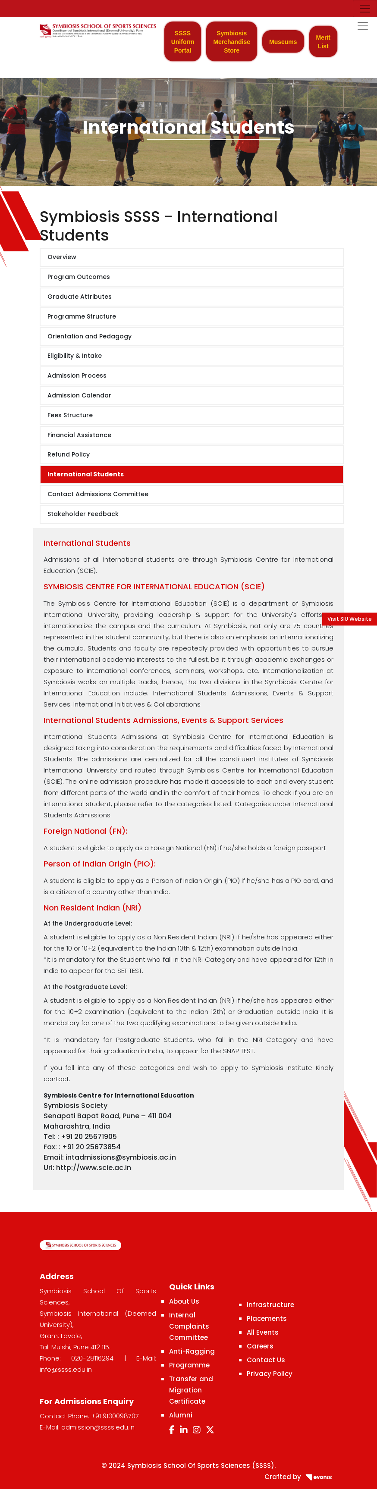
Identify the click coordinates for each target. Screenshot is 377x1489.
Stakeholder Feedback (83, 514)
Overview (61, 257)
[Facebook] (172, 1429)
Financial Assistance (79, 435)
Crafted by (300, 1476)
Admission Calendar (79, 395)
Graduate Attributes (79, 296)
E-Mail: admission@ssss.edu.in (87, 1427)
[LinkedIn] (184, 1429)
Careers (260, 1346)
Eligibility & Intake (74, 355)
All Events (263, 1332)
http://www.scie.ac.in (93, 1168)
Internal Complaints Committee (189, 1326)
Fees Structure (70, 415)
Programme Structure (81, 316)
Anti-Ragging (192, 1351)
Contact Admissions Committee (97, 494)
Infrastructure (270, 1304)
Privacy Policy (269, 1373)
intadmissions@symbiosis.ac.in (121, 1157)
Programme (189, 1365)
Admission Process (77, 375)
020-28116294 (92, 1358)
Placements (267, 1318)
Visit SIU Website (349, 619)
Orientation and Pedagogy (89, 336)
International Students (85, 474)
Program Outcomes (78, 276)
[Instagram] (197, 1429)
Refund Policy (68, 454)
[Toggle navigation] (365, 8)
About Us (184, 1301)
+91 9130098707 (115, 1415)
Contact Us (266, 1359)
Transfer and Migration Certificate (191, 1390)
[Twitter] (210, 1429)
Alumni (180, 1415)
